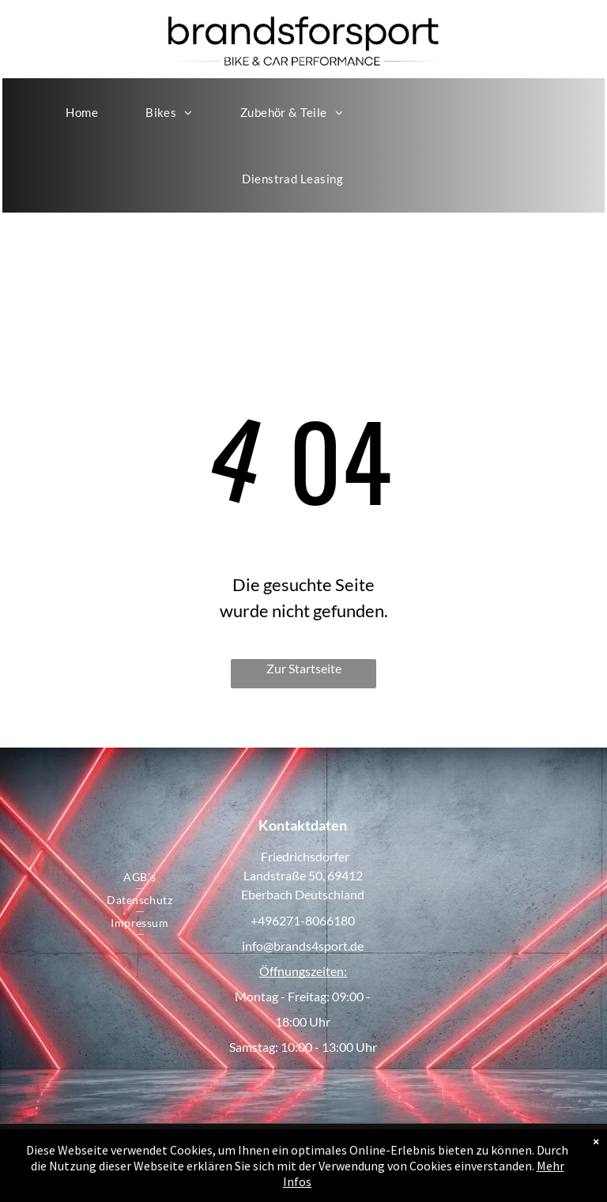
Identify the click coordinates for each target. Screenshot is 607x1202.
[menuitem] (82, 112)
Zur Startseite (303, 668)
